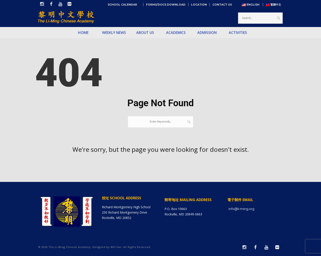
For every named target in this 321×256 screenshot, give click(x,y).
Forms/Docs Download (165, 4)
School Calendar (124, 4)
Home (83, 32)
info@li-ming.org (241, 209)
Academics (176, 32)
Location (199, 4)
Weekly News (114, 32)
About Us (145, 32)
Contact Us (222, 4)
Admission (207, 32)
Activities (238, 32)
